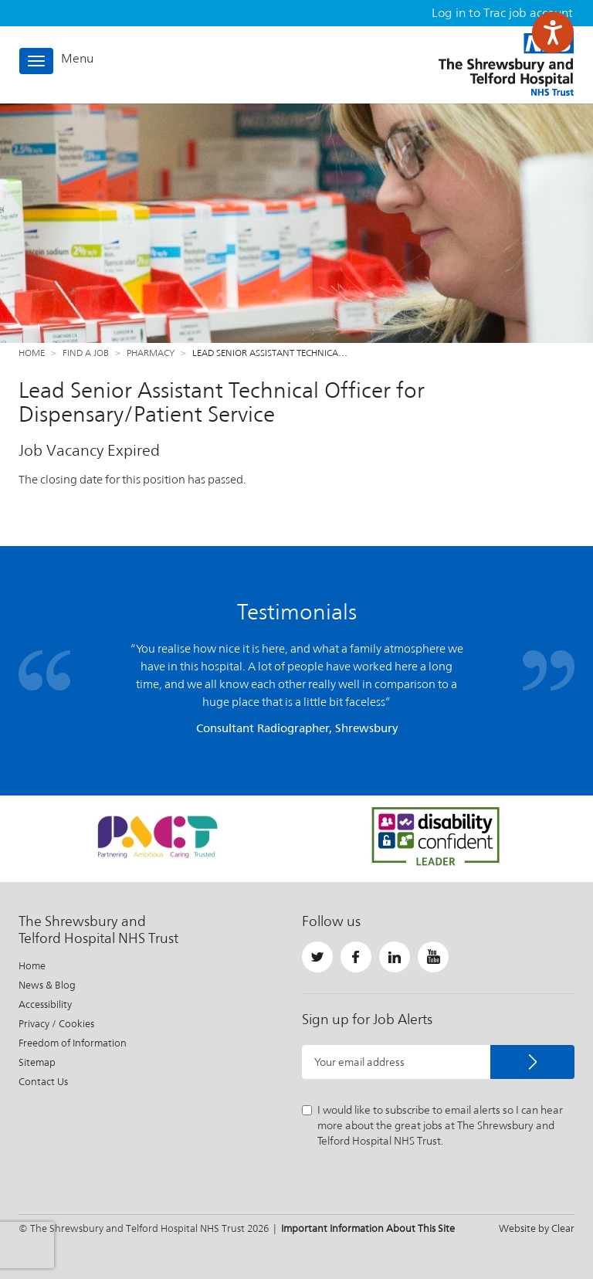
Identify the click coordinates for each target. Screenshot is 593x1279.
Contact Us (43, 1081)
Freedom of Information (73, 1043)
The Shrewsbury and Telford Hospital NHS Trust (506, 64)
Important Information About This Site (368, 1228)
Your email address (359, 1062)
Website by (536, 1228)
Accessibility (45, 1004)
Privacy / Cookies (56, 1024)
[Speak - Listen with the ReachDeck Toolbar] (553, 32)
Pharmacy (151, 353)
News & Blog (47, 985)
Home (32, 353)
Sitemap (37, 1062)
